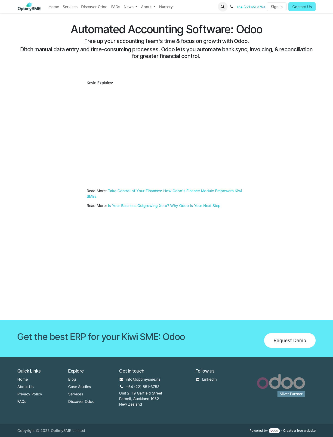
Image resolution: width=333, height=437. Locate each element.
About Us (25, 386)
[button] (223, 7)
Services (75, 394)
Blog (72, 379)
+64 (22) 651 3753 (250, 7)
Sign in (277, 6)
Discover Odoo (81, 401)
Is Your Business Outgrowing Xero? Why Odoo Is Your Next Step (164, 205)
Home (22, 379)
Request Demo (290, 340)
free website (306, 430)
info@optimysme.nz (143, 379)
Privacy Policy (29, 394)
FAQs (21, 401)
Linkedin (209, 379)
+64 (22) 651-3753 (143, 386)
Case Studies (79, 386)
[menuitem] (54, 6)
